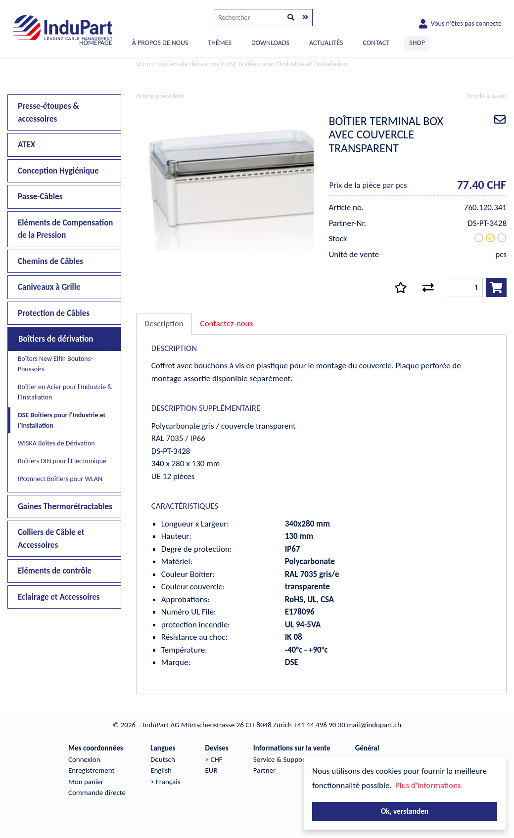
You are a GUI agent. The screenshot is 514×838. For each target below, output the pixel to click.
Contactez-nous (226, 323)
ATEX (26, 144)
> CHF (214, 759)
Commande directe (97, 792)
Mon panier (85, 781)
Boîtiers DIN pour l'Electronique (62, 461)
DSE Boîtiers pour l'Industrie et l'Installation (61, 420)
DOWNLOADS (270, 43)
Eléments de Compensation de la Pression (65, 229)
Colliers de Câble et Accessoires (51, 538)
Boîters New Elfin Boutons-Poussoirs (55, 363)
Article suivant (487, 96)
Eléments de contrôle (55, 571)
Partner (264, 770)
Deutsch (162, 759)
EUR (211, 770)
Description (164, 323)
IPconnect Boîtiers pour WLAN (60, 479)
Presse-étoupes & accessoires (48, 112)
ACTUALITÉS (326, 43)
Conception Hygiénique (58, 171)
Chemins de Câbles (50, 261)
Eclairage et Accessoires (59, 597)
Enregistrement (91, 770)
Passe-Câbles (40, 196)
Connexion (84, 759)
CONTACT (376, 43)
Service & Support (280, 759)
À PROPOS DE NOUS (160, 43)
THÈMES (219, 43)
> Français (165, 781)
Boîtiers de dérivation (55, 339)
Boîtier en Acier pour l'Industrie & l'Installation (65, 392)
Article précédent (160, 96)
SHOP (417, 43)
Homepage (95, 43)
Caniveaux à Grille (49, 287)
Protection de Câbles (54, 313)
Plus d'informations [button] (428, 785)
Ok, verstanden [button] (404, 811)
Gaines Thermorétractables (65, 506)
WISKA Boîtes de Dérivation (56, 443)
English (161, 770)
